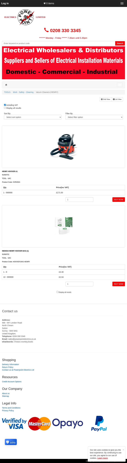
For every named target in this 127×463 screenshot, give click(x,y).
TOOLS (7, 92)
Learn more (102, 458)
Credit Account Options (11, 381)
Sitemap (5, 396)
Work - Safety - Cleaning (23, 92)
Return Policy (7, 367)
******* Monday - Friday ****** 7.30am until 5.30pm (63, 38)
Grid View (105, 99)
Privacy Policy (8, 410)
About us (5, 393)
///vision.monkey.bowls (23, 342)
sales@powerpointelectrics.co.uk (22, 339)
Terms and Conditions (11, 408)
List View (117, 99)
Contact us (10, 311)
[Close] (123, 449)
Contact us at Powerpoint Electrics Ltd (18, 370)
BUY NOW (118, 199)
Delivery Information (10, 364)
